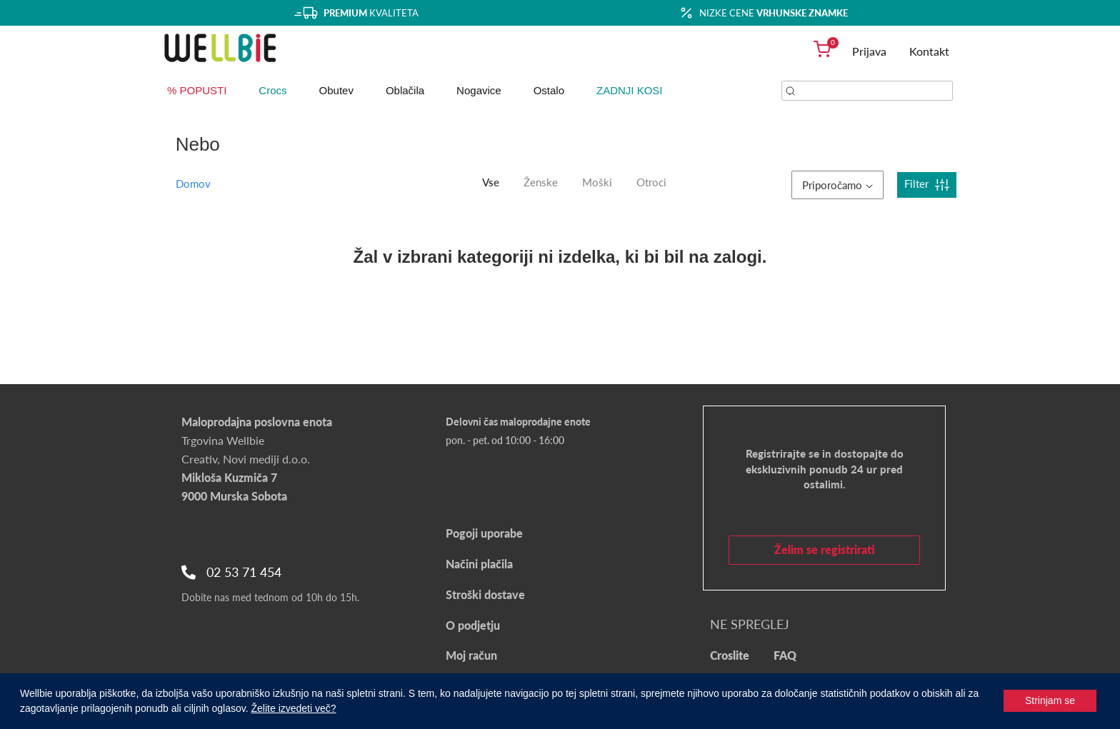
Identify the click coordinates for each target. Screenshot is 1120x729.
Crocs (272, 90)
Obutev (336, 90)
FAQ (785, 655)
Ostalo (549, 90)
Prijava (869, 51)
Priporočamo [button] (837, 185)
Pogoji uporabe (484, 533)
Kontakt (929, 51)
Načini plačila (479, 563)
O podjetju (473, 625)
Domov (193, 183)
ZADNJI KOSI (629, 90)
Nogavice (478, 90)
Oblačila (405, 90)
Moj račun (471, 655)
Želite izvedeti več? (293, 708)
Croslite (729, 655)
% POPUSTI (196, 90)
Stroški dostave (485, 594)
